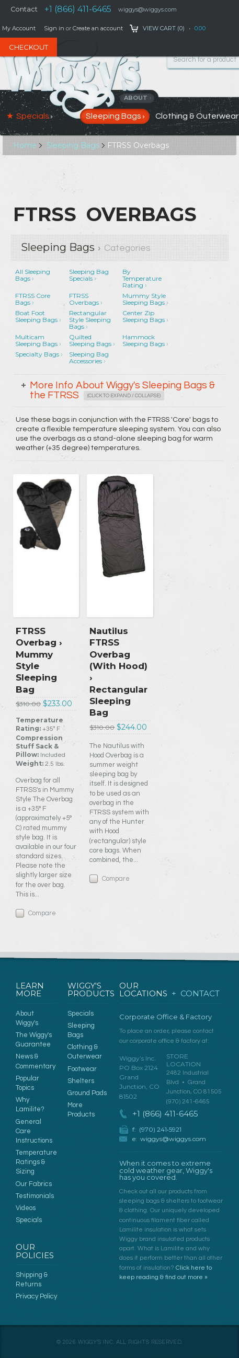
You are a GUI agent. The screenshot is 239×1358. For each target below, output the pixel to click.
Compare (42, 913)
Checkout (28, 47)
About (138, 97)
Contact (24, 9)
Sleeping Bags (73, 145)
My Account (19, 28)
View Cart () (164, 28)
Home (25, 145)
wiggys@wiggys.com (173, 1139)
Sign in (54, 28)
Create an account (98, 28)
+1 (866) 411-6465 (77, 9)
